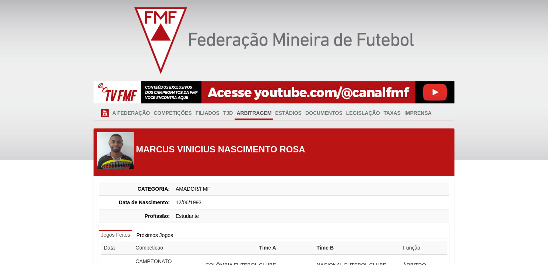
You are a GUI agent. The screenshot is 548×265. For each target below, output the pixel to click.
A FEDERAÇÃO (131, 113)
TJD (228, 113)
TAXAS (392, 113)
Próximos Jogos (154, 235)
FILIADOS (207, 113)
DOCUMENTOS (323, 113)
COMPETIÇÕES (173, 113)
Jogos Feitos (115, 235)
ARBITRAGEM (253, 113)
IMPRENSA (418, 113)
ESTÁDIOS (288, 113)
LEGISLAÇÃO (363, 113)
